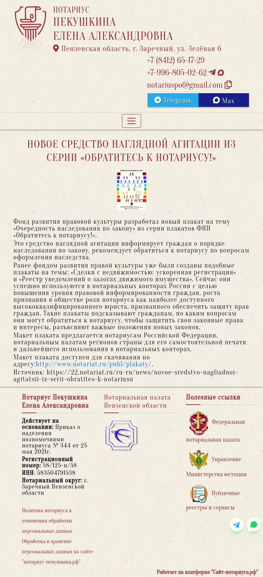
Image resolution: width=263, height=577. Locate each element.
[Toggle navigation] (131, 121)
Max (224, 101)
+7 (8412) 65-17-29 (175, 60)
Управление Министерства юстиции (216, 464)
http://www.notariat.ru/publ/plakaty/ (94, 364)
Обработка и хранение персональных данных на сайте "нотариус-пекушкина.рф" (57, 551)
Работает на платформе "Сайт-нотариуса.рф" (207, 572)
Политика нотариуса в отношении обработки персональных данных (47, 520)
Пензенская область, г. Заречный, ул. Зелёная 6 (137, 48)
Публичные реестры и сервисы (213, 497)
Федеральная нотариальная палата (215, 426)
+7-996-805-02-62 (185, 72)
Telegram (172, 100)
